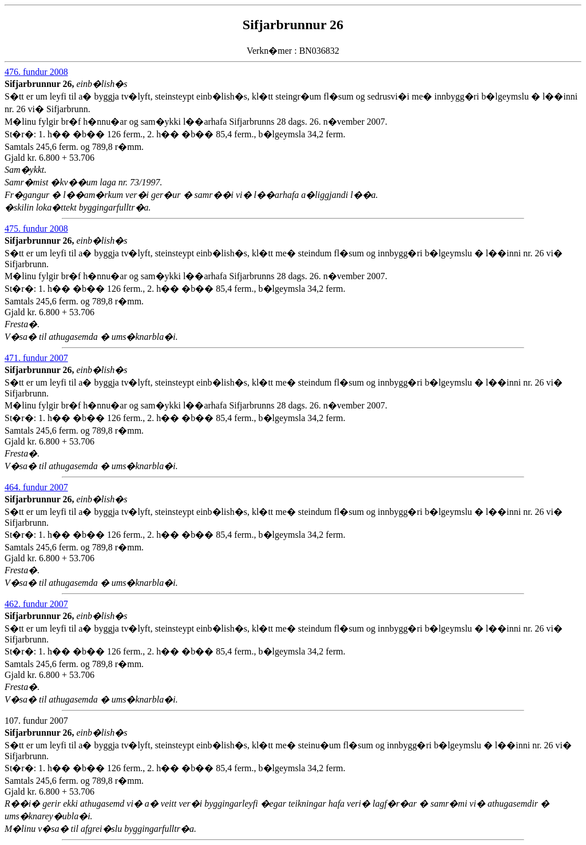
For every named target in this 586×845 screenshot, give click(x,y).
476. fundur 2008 (36, 72)
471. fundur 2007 (36, 358)
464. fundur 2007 (36, 487)
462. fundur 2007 (36, 604)
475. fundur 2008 (36, 228)
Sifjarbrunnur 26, (41, 84)
